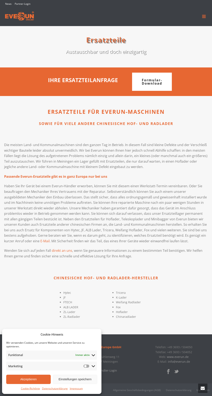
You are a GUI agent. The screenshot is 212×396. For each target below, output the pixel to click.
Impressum (76, 388)
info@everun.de (179, 362)
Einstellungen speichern (75, 379)
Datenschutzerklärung (55, 388)
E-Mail (45, 241)
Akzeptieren (28, 379)
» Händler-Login (106, 370)
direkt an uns (62, 250)
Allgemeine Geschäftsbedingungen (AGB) (137, 390)
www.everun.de (178, 357)
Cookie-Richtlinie (30, 388)
